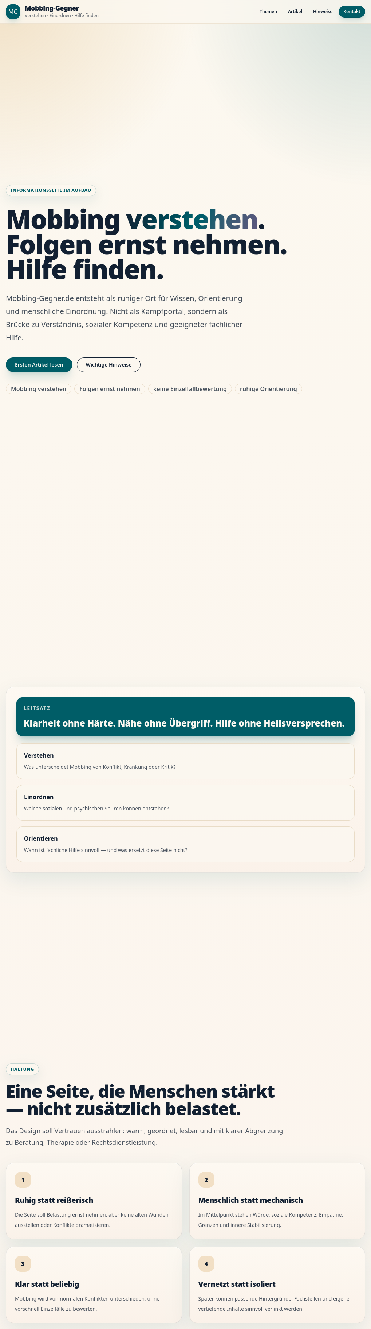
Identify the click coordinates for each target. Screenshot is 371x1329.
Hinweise (322, 11)
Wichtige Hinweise (109, 364)
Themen (268, 11)
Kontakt (351, 11)
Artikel (295, 11)
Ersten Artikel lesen (39, 364)
